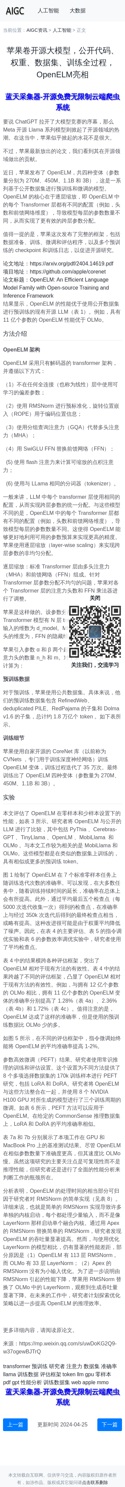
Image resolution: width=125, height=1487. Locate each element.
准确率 (109, 1366)
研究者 (57, 1366)
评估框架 (50, 1374)
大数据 (78, 10)
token (69, 1374)
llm (80, 1374)
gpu (89, 1374)
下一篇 (110, 1424)
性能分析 (31, 1382)
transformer (16, 1366)
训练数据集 (56, 1382)
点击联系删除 (95, 1482)
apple (88, 1382)
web (76, 1382)
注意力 (74, 1366)
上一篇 (15, 1424)
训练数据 (28, 1374)
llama (9, 1374)
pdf (6, 1382)
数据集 (92, 1366)
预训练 (40, 1366)
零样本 (103, 1374)
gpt (15, 1382)
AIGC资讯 (36, 30)
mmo (103, 1382)
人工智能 (48, 10)
